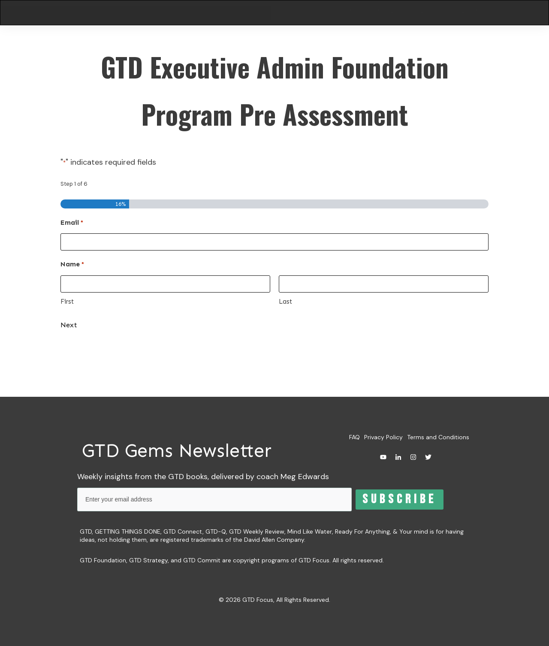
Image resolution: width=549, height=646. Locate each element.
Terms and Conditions (438, 437)
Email (71, 226)
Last (285, 304)
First (67, 304)
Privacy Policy (383, 437)
